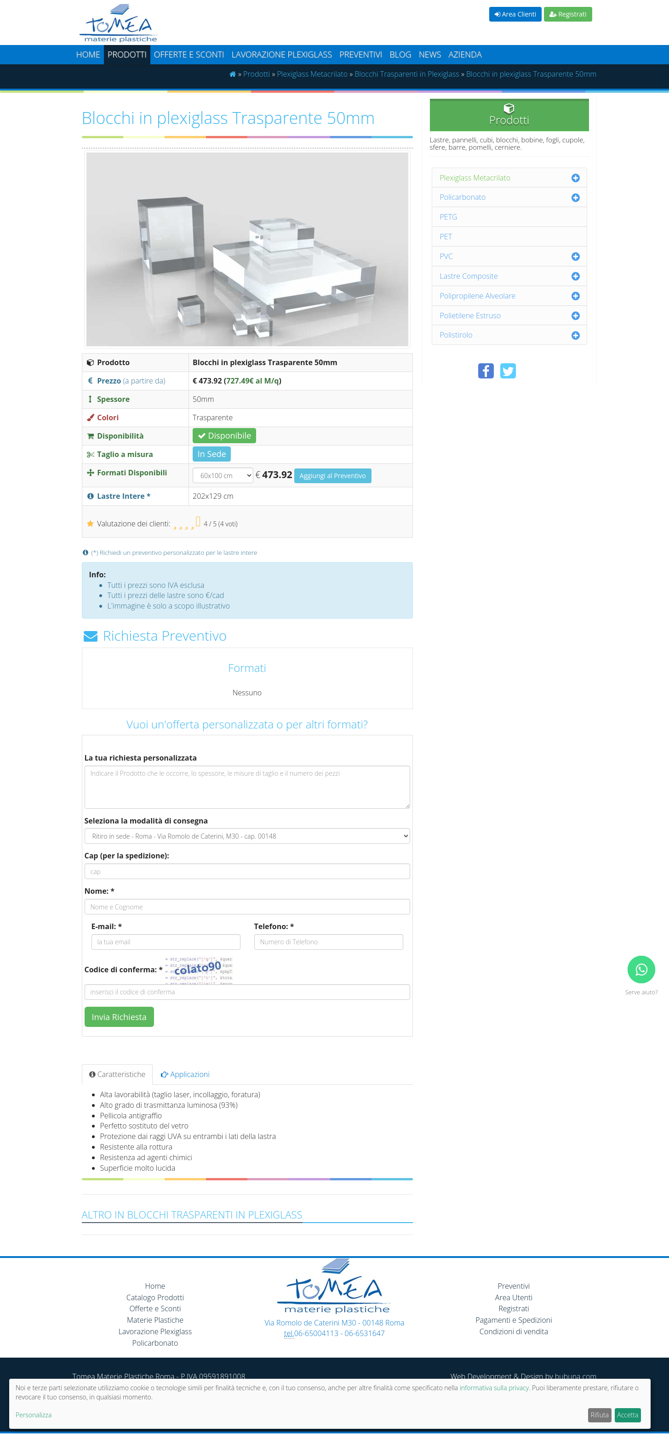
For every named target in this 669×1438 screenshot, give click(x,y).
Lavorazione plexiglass (281, 54)
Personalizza (33, 1414)
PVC (446, 256)
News (430, 54)
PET (446, 236)
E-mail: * (106, 926)
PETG (448, 217)
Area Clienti (515, 14)
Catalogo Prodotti (155, 1297)
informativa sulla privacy (494, 1387)
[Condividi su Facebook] (486, 370)
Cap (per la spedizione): (127, 856)
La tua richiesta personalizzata (141, 758)
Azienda (464, 54)
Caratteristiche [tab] (117, 1074)
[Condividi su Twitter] (508, 370)
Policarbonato (463, 197)
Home (88, 54)
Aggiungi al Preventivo (333, 475)
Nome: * (100, 891)
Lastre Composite (469, 276)
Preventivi (360, 54)
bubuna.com (576, 1376)
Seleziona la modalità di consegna (146, 821)
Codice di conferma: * (124, 969)
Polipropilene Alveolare (478, 296)
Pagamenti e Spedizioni (513, 1320)
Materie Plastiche (155, 1320)
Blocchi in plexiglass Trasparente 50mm (531, 74)
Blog (400, 54)
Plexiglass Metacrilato (312, 74)
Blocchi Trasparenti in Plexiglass (407, 74)
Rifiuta (600, 1414)
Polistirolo (456, 335)
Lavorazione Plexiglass (155, 1331)
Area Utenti (513, 1297)
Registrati (568, 14)
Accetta (627, 1414)
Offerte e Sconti (189, 54)
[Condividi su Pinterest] (530, 370)
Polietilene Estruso (470, 315)
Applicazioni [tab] (185, 1074)
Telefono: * (274, 926)
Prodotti (127, 54)
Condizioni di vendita (514, 1331)
